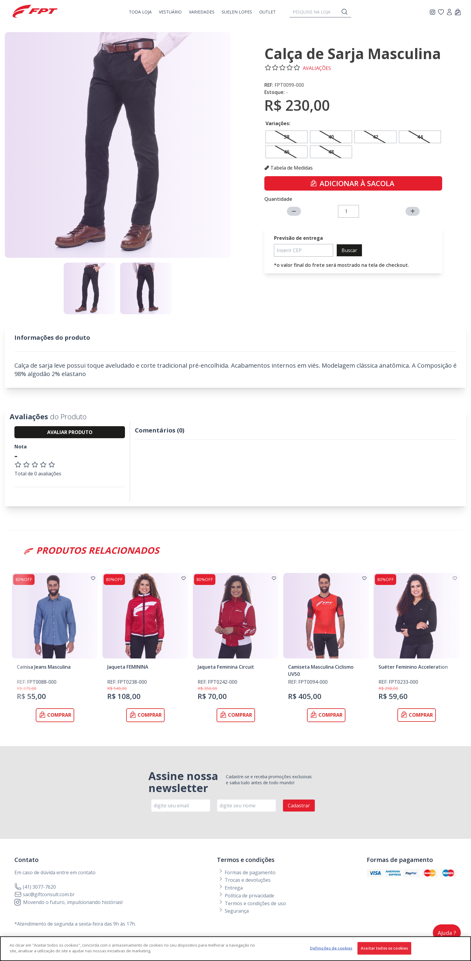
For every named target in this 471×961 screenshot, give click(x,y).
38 (286, 137)
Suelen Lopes (237, 12)
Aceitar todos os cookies (384, 950)
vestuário (170, 12)
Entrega (230, 887)
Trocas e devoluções (244, 880)
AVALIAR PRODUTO (70, 432)
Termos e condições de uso (252, 903)
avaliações (317, 68)
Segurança (233, 911)
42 (375, 137)
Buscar (349, 250)
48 (331, 152)
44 (420, 137)
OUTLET (267, 12)
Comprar (55, 714)
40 (331, 137)
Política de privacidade (246, 895)
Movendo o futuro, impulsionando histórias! (68, 902)
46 (286, 152)
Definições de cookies (331, 950)
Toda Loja (140, 12)
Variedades (201, 12)
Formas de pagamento (246, 872)
